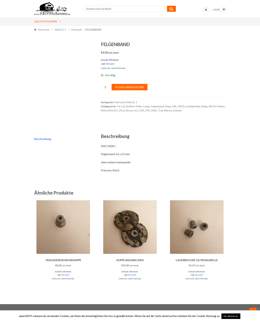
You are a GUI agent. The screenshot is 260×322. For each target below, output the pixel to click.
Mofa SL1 (113, 110)
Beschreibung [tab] (42, 138)
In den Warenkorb (129, 87)
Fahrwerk (76, 29)
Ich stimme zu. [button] (231, 316)
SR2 (147, 110)
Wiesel (168, 110)
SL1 (137, 110)
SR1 (142, 110)
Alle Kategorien (45, 21)
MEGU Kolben (217, 106)
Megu (204, 106)
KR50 (181, 106)
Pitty (121, 110)
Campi (146, 106)
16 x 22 (121, 106)
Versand (110, 63)
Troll (160, 110)
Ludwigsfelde (192, 106)
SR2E (154, 110)
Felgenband (157, 106)
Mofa (104, 110)
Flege (168, 106)
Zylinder (177, 110)
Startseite (43, 29)
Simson (130, 110)
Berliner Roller (134, 106)
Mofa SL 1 (60, 29)
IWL (174, 106)
